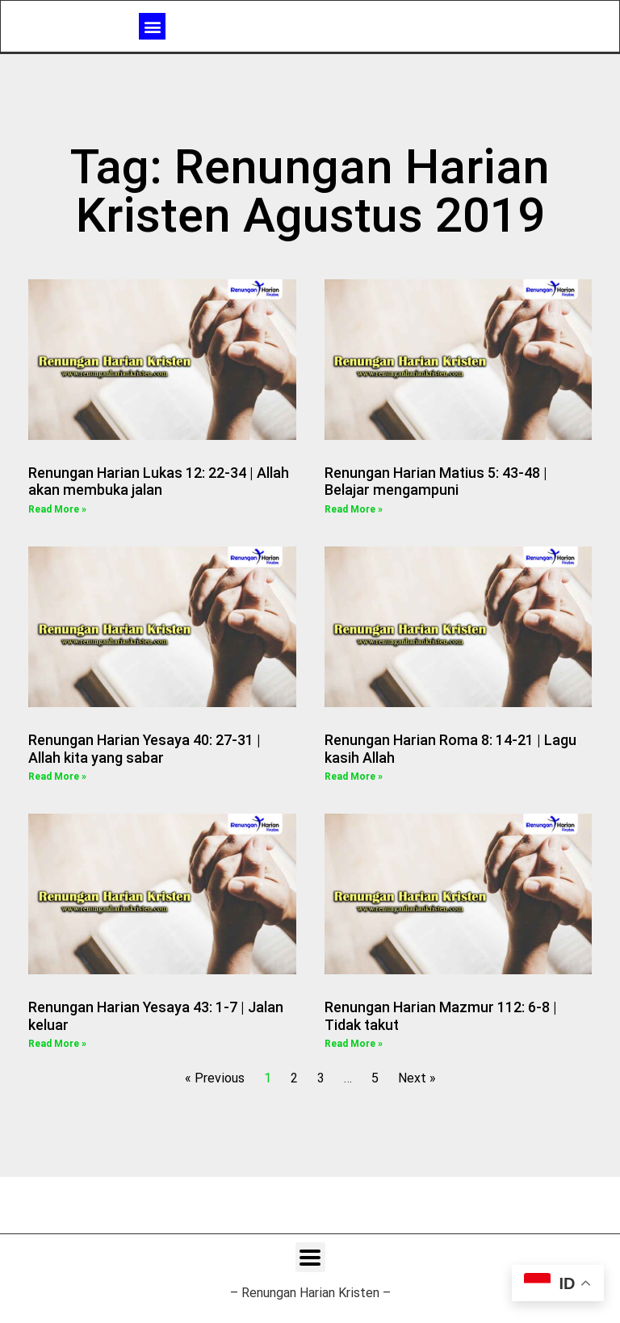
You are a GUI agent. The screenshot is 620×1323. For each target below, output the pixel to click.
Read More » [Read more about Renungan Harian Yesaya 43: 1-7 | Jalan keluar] (57, 1043)
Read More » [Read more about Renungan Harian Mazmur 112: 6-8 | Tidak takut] (354, 1043)
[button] (152, 25)
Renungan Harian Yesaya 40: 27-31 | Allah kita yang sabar (144, 748)
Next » (417, 1078)
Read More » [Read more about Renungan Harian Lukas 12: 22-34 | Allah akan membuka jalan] (57, 509)
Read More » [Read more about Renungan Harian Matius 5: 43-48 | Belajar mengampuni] (354, 509)
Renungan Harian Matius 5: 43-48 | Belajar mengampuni (436, 481)
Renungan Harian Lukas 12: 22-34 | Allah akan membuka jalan (158, 481)
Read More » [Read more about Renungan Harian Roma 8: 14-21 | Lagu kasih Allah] (354, 776)
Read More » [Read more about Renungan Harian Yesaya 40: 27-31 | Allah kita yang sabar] (57, 776)
